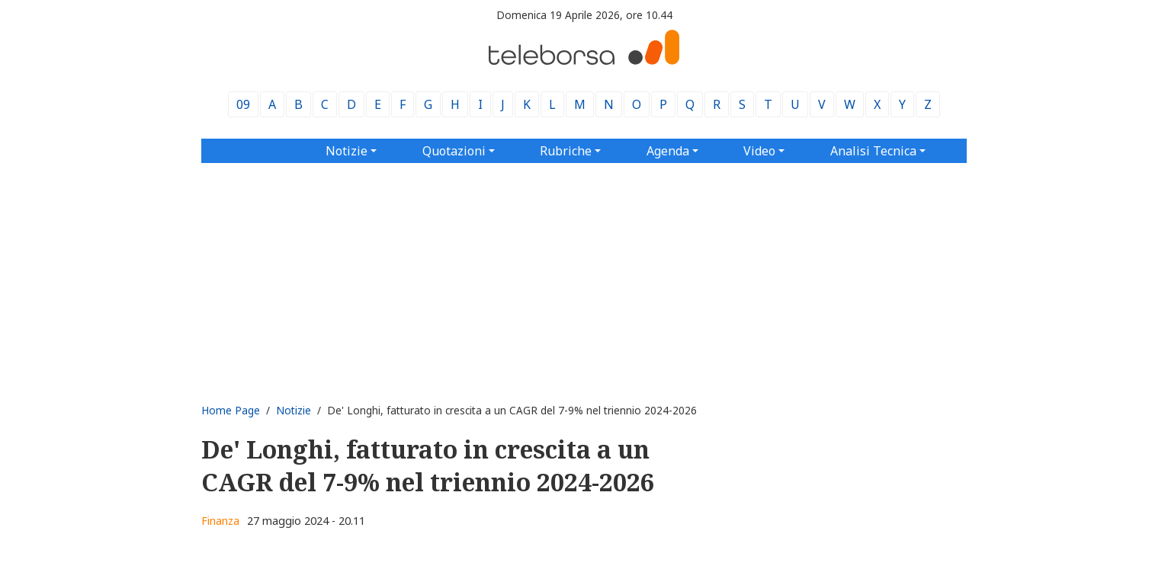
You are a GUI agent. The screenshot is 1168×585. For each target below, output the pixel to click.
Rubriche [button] (566, 150)
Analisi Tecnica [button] (873, 150)
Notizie (293, 410)
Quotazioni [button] (454, 150)
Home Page (230, 410)
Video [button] (759, 150)
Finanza (220, 520)
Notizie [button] (346, 150)
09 (243, 104)
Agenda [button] (668, 150)
